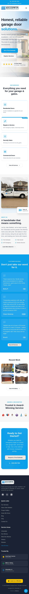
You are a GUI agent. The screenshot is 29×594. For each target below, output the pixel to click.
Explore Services (9, 56)
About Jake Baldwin (6, 507)
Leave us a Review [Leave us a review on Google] (14, 581)
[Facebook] (2, 494)
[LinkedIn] (11, 494)
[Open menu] (26, 8)
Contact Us (4, 521)
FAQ (2, 518)
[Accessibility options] (26, 591)
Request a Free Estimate (15, 457)
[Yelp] (7, 494)
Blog (2, 516)
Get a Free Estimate (9, 50)
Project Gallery (5, 510)
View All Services (14, 166)
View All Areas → (5, 545)
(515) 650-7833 (14, 462)
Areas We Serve (5, 513)
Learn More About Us (11, 246)
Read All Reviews (14, 346)
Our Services (4, 504)
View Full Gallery (14, 389)
